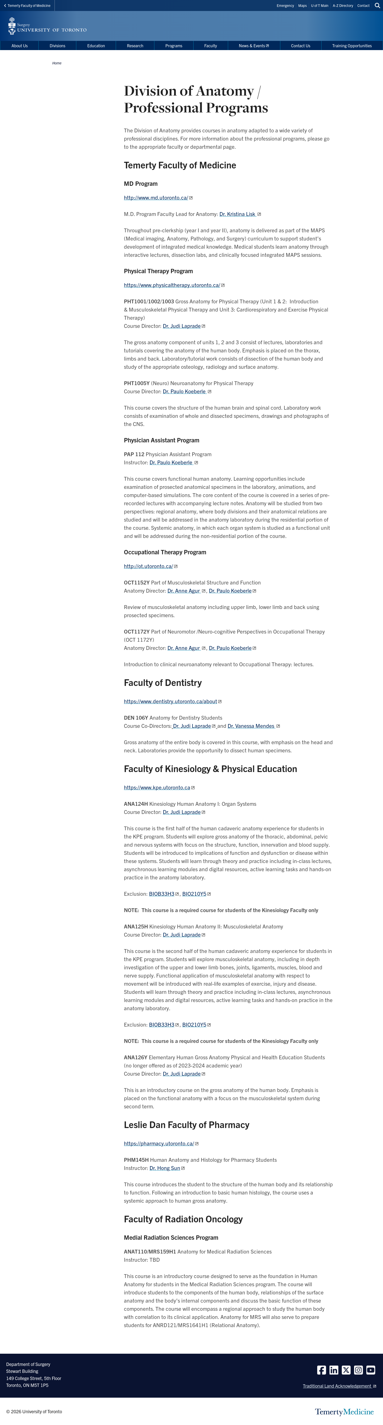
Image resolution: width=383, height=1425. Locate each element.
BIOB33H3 (161, 893)
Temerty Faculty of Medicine (27, 5)
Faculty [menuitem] (210, 45)
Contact (363, 5)
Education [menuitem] (96, 45)
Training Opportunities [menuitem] (352, 45)
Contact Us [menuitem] (300, 45)
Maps (302, 5)
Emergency (285, 5)
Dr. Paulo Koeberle (230, 590)
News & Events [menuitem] (252, 45)
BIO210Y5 (194, 893)
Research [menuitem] (135, 45)
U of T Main (319, 5)
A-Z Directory (343, 5)
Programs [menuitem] (173, 45)
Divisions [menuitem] (57, 45)
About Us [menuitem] (20, 45)
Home (56, 63)
